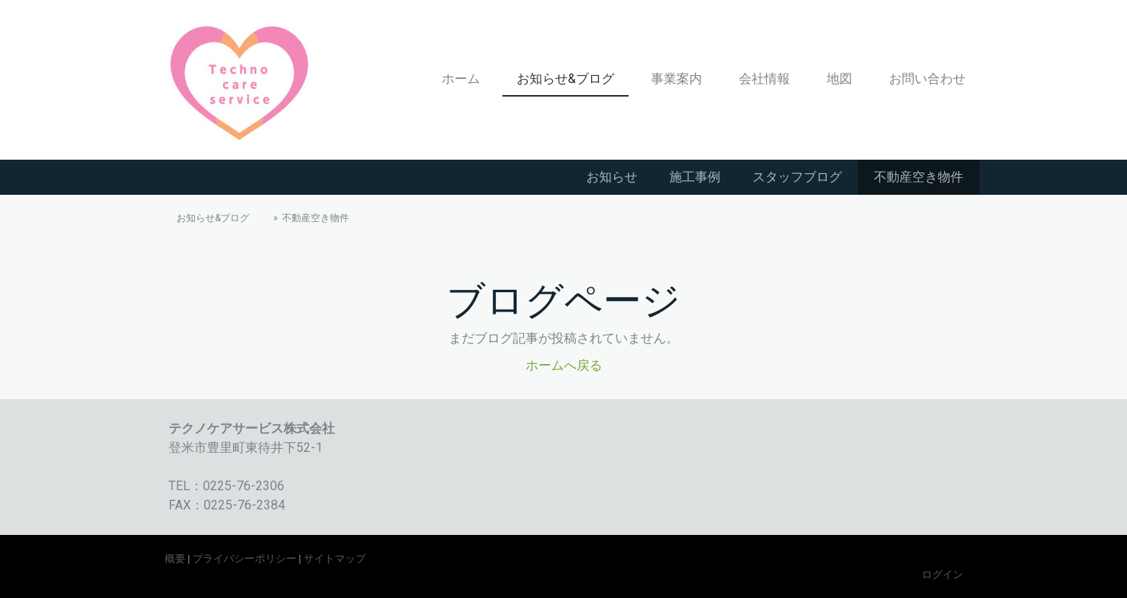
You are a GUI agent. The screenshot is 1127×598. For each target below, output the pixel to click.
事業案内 (676, 78)
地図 (839, 78)
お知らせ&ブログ (565, 78)
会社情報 (764, 78)
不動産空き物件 (918, 176)
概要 (175, 558)
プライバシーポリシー (244, 558)
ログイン (942, 574)
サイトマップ (335, 558)
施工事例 (694, 176)
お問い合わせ (927, 78)
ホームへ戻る (564, 365)
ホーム (461, 78)
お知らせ (611, 176)
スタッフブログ (797, 176)
